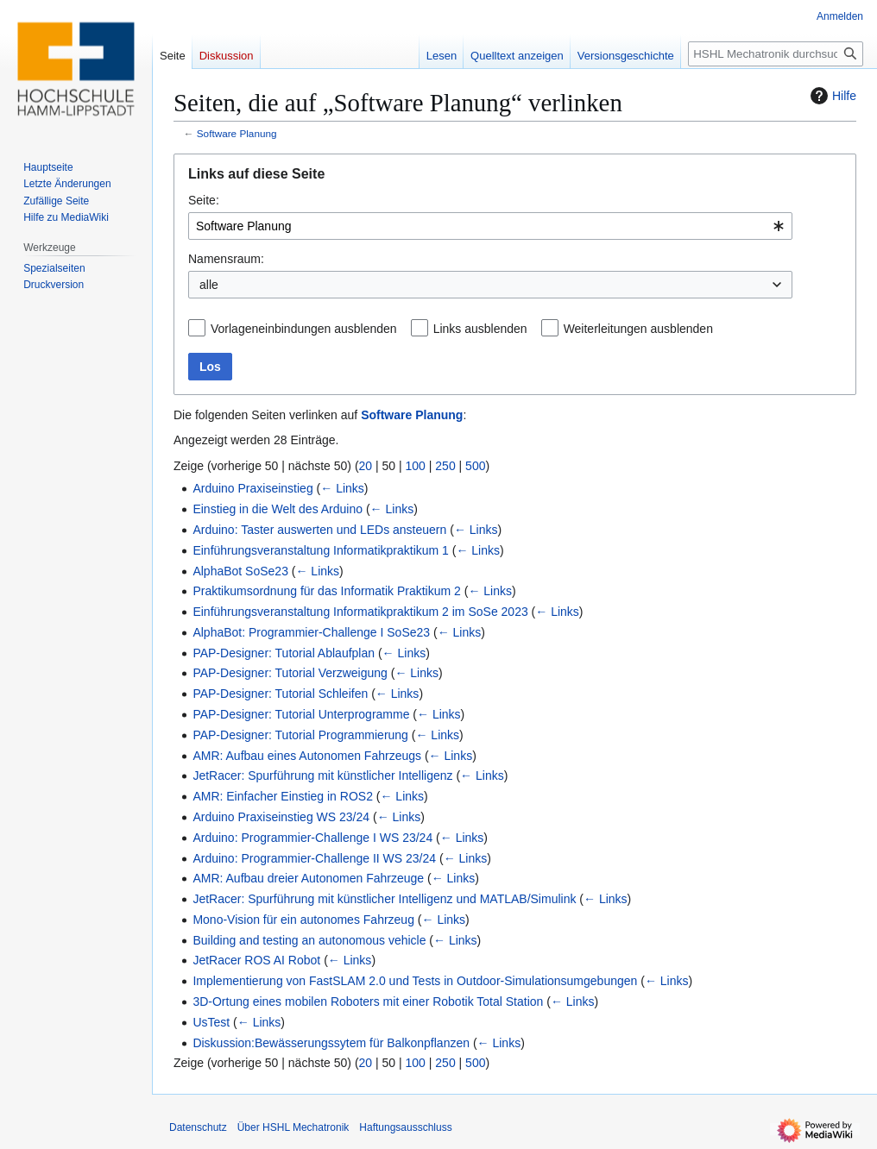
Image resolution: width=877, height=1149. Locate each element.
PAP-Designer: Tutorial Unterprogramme (300, 714)
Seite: (203, 200)
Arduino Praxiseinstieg (252, 488)
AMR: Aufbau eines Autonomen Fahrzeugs (306, 756)
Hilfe (831, 95)
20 (366, 466)
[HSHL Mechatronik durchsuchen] (775, 53)
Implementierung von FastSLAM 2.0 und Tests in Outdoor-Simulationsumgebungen (414, 981)
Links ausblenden (480, 329)
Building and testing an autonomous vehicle (309, 940)
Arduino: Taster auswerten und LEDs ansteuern (319, 530)
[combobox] (490, 226)
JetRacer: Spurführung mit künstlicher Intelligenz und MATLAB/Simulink (384, 899)
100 (416, 466)
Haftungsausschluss (405, 1127)
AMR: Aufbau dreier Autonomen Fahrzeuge (308, 878)
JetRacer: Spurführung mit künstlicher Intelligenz (322, 775)
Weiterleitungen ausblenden (638, 329)
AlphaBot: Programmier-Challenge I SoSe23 (311, 632)
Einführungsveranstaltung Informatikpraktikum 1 (320, 550)
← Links (342, 488)
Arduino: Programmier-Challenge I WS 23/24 (312, 837)
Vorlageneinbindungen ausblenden (304, 329)
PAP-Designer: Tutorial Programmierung (300, 735)
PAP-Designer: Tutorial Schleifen (280, 693)
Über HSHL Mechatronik (293, 1127)
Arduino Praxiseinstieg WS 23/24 (280, 817)
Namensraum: (226, 259)
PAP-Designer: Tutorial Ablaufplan (283, 653)
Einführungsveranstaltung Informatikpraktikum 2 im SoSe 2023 (359, 611)
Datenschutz (198, 1127)
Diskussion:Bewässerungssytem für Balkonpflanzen (331, 1043)
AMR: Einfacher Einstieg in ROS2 (282, 796)
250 (445, 466)
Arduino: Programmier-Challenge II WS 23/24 (314, 858)
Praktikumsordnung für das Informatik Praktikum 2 (326, 591)
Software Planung (237, 133)
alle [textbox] (208, 285)
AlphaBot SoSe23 (240, 571)
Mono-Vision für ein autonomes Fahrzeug (303, 919)
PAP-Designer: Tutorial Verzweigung (289, 673)
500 (475, 466)
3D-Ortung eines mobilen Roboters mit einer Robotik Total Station (367, 1001)
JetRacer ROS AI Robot (256, 960)
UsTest (211, 1022)
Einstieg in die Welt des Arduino (277, 509)
